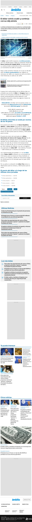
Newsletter (27, 499)
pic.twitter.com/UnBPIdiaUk (23, 112)
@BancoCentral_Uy (15, 104)
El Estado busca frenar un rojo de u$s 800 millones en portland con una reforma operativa (15, 216)
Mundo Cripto (20, 13)
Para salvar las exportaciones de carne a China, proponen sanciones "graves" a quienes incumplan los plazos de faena (15, 222)
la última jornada (25, 61)
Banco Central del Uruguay (7, 191)
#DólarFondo (27, 104)
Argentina (4, 506)
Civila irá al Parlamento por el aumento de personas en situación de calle (15, 211)
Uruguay (13, 15)
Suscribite (25, 198)
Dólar (30, 6)
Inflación (15, 6)
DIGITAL (7, 511)
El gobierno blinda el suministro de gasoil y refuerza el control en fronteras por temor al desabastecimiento (15, 228)
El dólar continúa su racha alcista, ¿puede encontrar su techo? (15, 37)
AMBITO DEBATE (22, 511)
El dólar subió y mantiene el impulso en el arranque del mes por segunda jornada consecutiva (15, 278)
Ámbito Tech (25, 504)
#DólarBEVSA (6, 103)
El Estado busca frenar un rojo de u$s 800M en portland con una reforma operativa (17, 269)
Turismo (25, 6)
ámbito (2, 15)
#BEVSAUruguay (15, 106)
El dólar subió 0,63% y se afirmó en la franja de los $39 (19, 81)
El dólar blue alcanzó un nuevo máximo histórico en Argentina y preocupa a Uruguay (18, 85)
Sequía (20, 6)
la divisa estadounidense (11, 72)
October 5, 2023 (21, 116)
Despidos (10, 6)
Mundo (7, 15)
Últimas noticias (9, 13)
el (26, 152)
